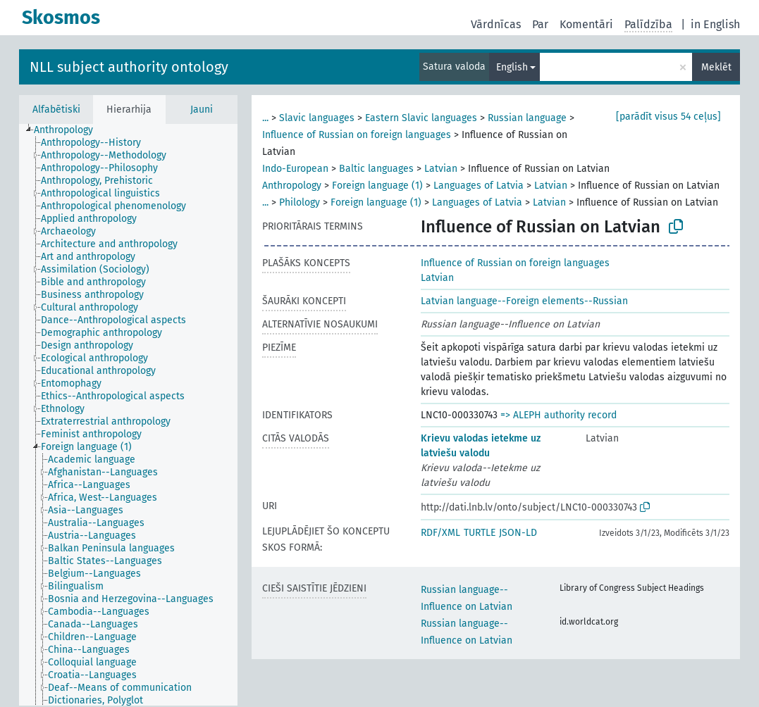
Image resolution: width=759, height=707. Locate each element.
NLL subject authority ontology (129, 66)
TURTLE (479, 533)
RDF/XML (440, 533)
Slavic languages (316, 118)
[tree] (128, 415)
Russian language (527, 118)
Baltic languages (376, 169)
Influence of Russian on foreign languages (356, 135)
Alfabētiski (56, 109)
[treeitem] (69, 130)
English (512, 67)
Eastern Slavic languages (421, 118)
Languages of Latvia (478, 186)
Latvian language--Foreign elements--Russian (524, 301)
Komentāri (586, 24)
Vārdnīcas (496, 24)
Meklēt (716, 67)
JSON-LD (518, 533)
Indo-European (295, 169)
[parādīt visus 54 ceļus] (668, 117)
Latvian (440, 169)
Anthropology (291, 186)
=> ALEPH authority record (558, 415)
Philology (299, 202)
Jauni (201, 109)
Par (540, 24)
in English (715, 24)
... (265, 118)
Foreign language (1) (377, 186)
